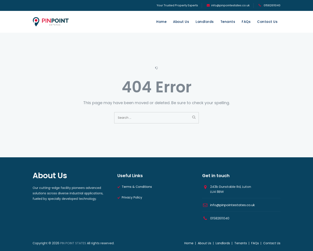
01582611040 (271, 5)
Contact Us (267, 21)
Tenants (227, 21)
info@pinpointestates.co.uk (230, 5)
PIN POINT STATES (73, 243)
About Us (181, 21)
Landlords (205, 21)
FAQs (246, 21)
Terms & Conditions (137, 187)
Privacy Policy (132, 197)
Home (161, 21)
